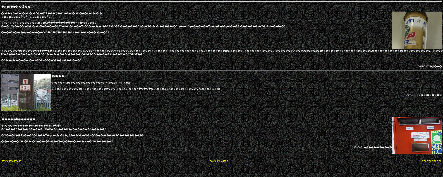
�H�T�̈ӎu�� (219, 160)
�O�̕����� (11, 160)
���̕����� (431, 160)
